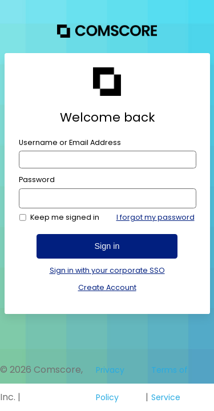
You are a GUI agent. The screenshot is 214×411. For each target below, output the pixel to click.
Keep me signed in (64, 217)
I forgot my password (155, 217)
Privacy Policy (110, 383)
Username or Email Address (70, 143)
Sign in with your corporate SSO (107, 271)
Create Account (107, 287)
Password (37, 180)
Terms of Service (169, 383)
